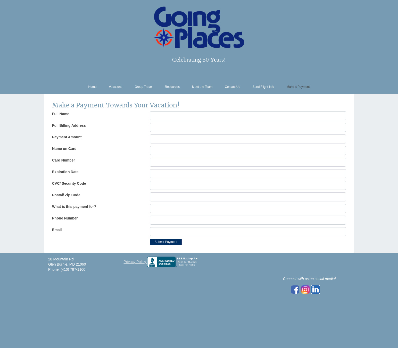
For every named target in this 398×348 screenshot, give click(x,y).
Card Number (63, 160)
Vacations (115, 87)
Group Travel (143, 87)
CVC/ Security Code (69, 183)
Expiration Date (65, 172)
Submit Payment (165, 242)
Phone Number (65, 218)
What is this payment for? (74, 207)
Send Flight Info (263, 87)
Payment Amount (67, 137)
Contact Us (232, 87)
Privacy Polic (134, 262)
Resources (172, 87)
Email (57, 230)
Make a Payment (298, 87)
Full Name (60, 114)
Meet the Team (202, 87)
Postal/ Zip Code (66, 195)
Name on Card (64, 149)
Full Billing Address (69, 125)
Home (92, 87)
